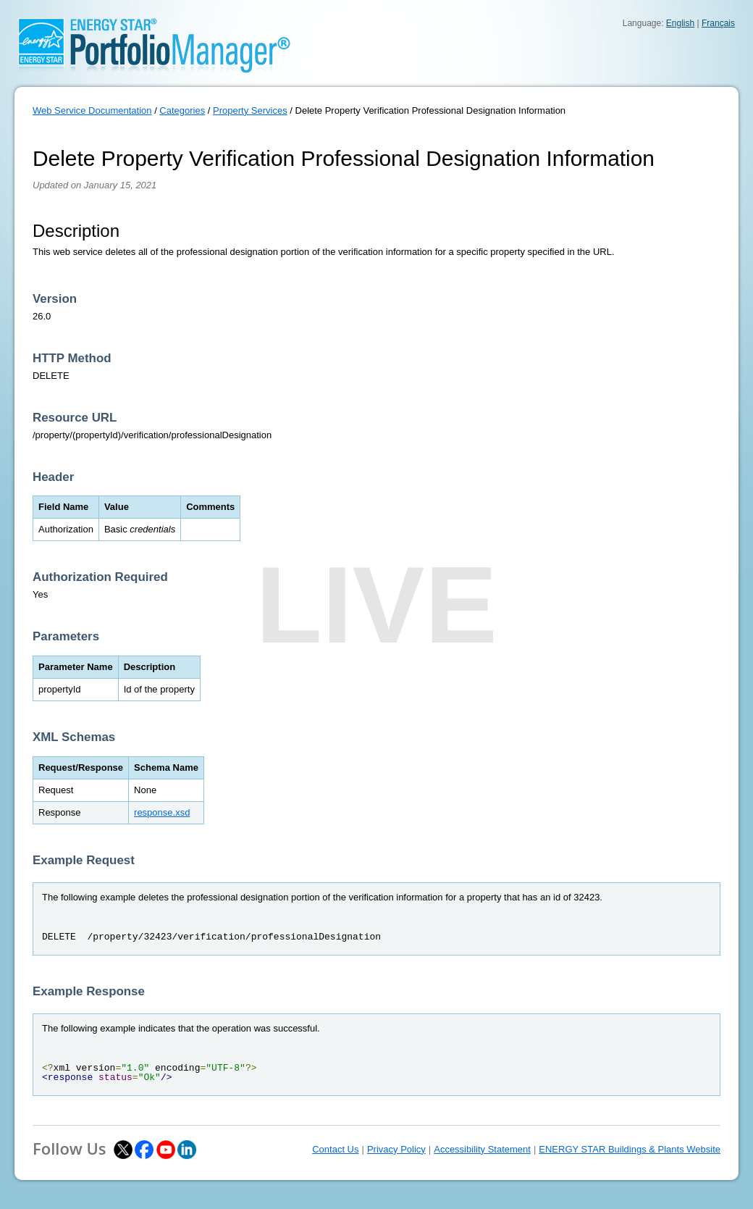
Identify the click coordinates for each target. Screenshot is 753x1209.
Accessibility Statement (482, 1149)
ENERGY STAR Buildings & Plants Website (629, 1149)
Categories (182, 110)
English (680, 23)
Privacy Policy (396, 1149)
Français (718, 23)
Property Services (250, 110)
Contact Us (335, 1149)
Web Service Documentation (92, 110)
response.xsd (162, 812)
